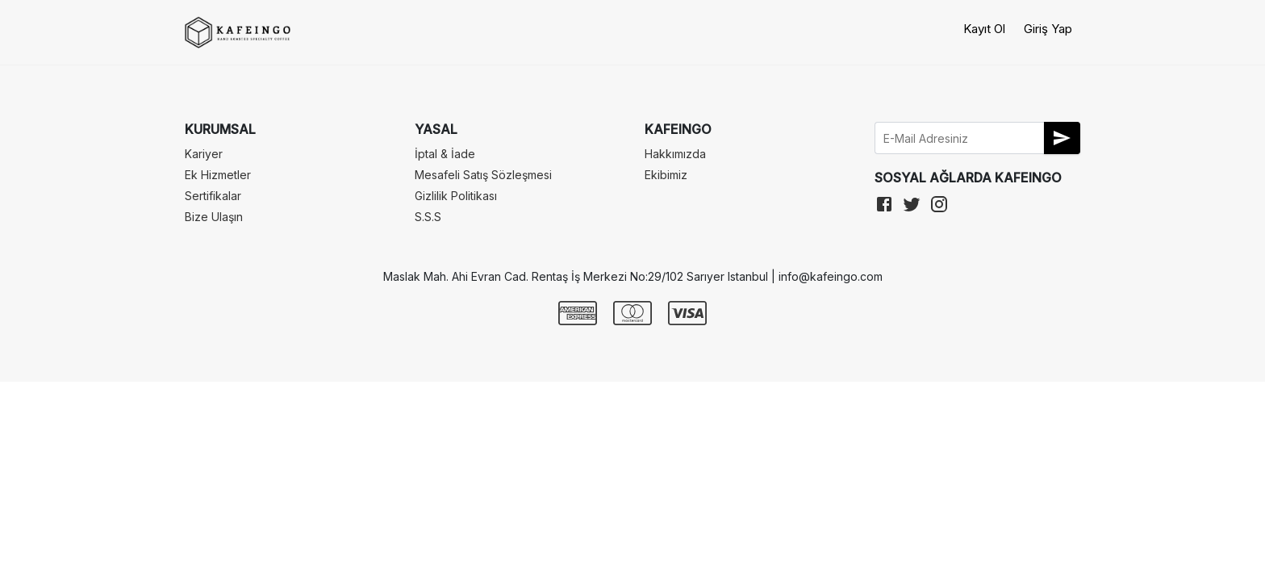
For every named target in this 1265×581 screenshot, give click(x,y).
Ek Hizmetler (218, 175)
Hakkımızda (675, 154)
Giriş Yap (1048, 28)
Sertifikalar (213, 196)
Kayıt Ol (984, 28)
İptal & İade (445, 154)
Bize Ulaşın (214, 217)
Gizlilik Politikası (456, 196)
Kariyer (204, 154)
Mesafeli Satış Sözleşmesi (483, 175)
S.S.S (428, 217)
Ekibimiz (666, 175)
